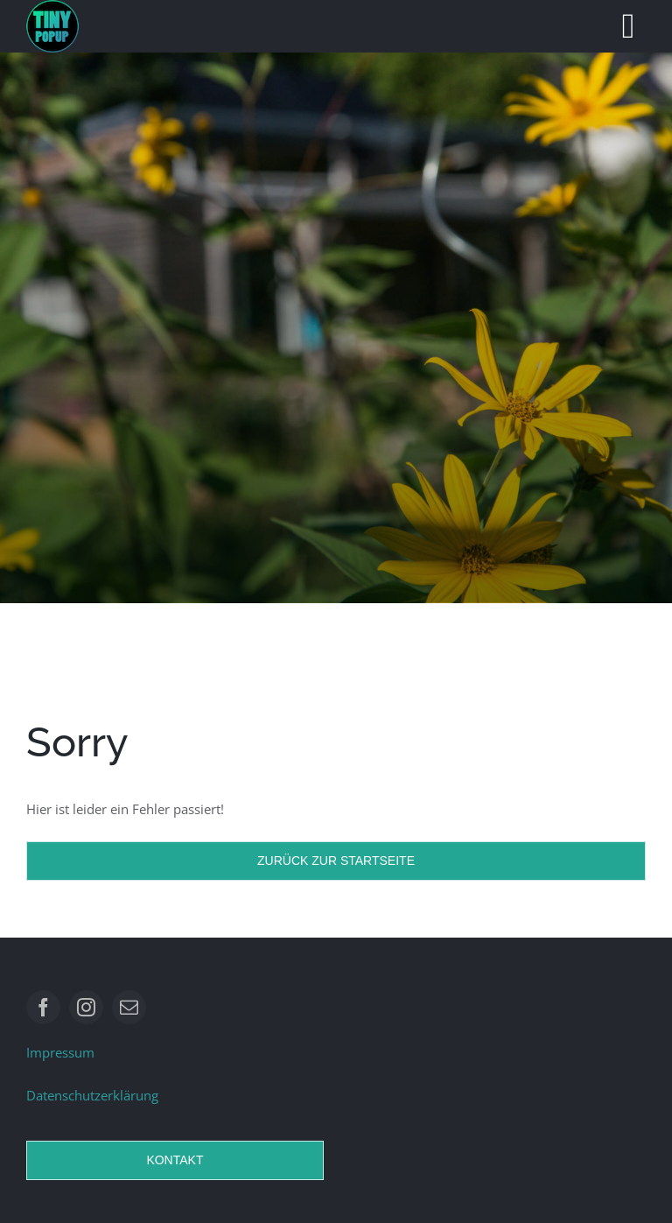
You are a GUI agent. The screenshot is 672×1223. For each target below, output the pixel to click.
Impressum (60, 1052)
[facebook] (43, 1007)
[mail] (129, 1007)
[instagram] (86, 1007)
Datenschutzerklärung (92, 1095)
